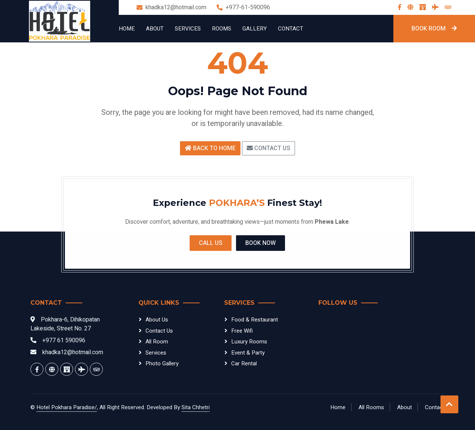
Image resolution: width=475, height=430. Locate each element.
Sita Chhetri (195, 407)
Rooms (221, 29)
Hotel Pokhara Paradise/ (66, 407)
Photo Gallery (161, 363)
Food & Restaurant (254, 320)
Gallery (254, 29)
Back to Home (210, 148)
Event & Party (248, 353)
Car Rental (244, 363)
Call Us (210, 243)
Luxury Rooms (249, 341)
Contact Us (268, 148)
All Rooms (371, 407)
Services (188, 29)
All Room (156, 341)
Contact (290, 29)
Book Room (434, 28)
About (155, 29)
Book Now (260, 243)
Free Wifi (242, 331)
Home (127, 29)
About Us (156, 320)
